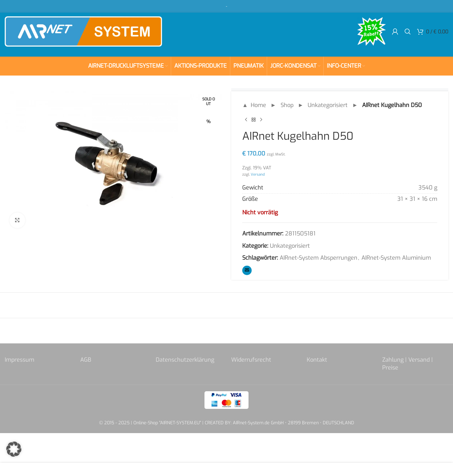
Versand (258, 174)
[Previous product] (246, 120)
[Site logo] (83, 31)
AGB (85, 360)
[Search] (407, 31)
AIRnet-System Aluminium (396, 258)
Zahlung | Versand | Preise (407, 363)
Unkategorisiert (328, 105)
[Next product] (261, 120)
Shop (287, 105)
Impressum (19, 360)
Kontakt (317, 360)
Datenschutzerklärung (185, 360)
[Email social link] (247, 270)
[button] (14, 449)
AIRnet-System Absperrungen (318, 258)
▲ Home (254, 105)
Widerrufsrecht (251, 360)
